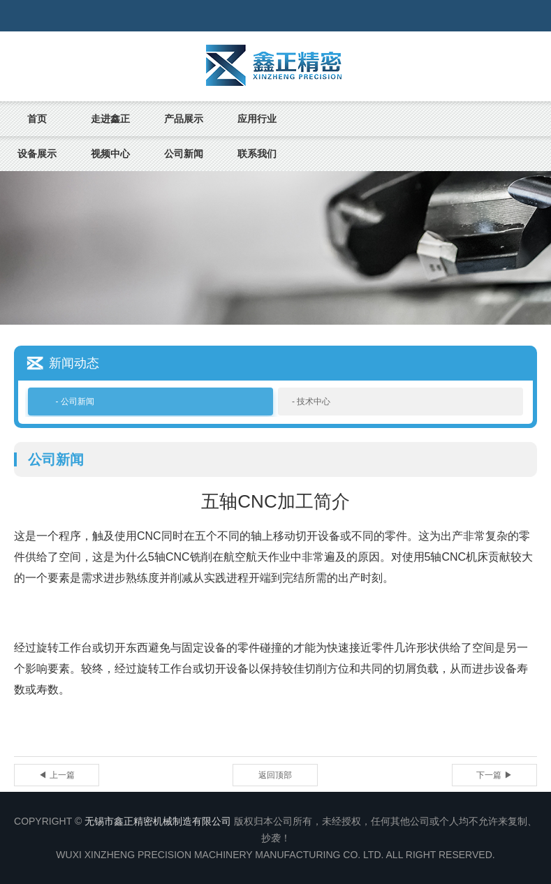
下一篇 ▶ (494, 775)
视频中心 (110, 153)
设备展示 (37, 153)
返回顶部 (275, 775)
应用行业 (257, 118)
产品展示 (183, 118)
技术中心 (313, 401)
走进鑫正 (110, 118)
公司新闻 (183, 153)
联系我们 (257, 153)
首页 (37, 118)
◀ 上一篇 (56, 775)
